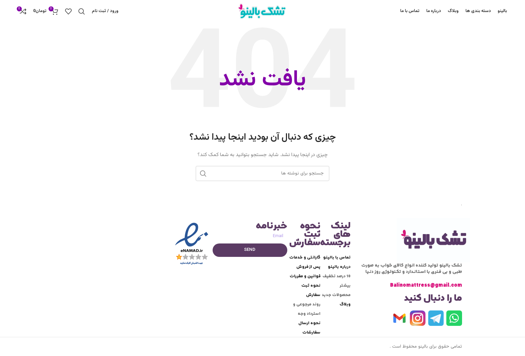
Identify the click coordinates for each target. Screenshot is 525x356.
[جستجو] (81, 14)
